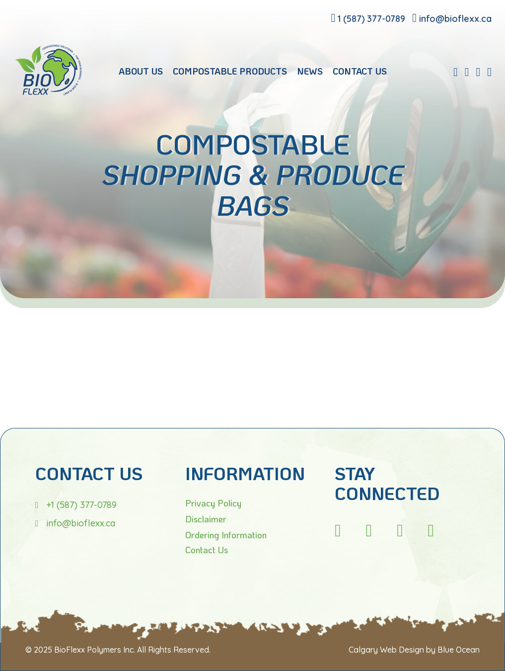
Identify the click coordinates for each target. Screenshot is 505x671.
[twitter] (489, 72)
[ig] (338, 530)
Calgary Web (373, 650)
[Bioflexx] (48, 92)
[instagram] (478, 72)
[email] (452, 17)
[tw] (431, 530)
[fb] (455, 72)
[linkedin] (467, 72)
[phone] (368, 17)
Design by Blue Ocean (439, 650)
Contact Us (206, 550)
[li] (400, 530)
